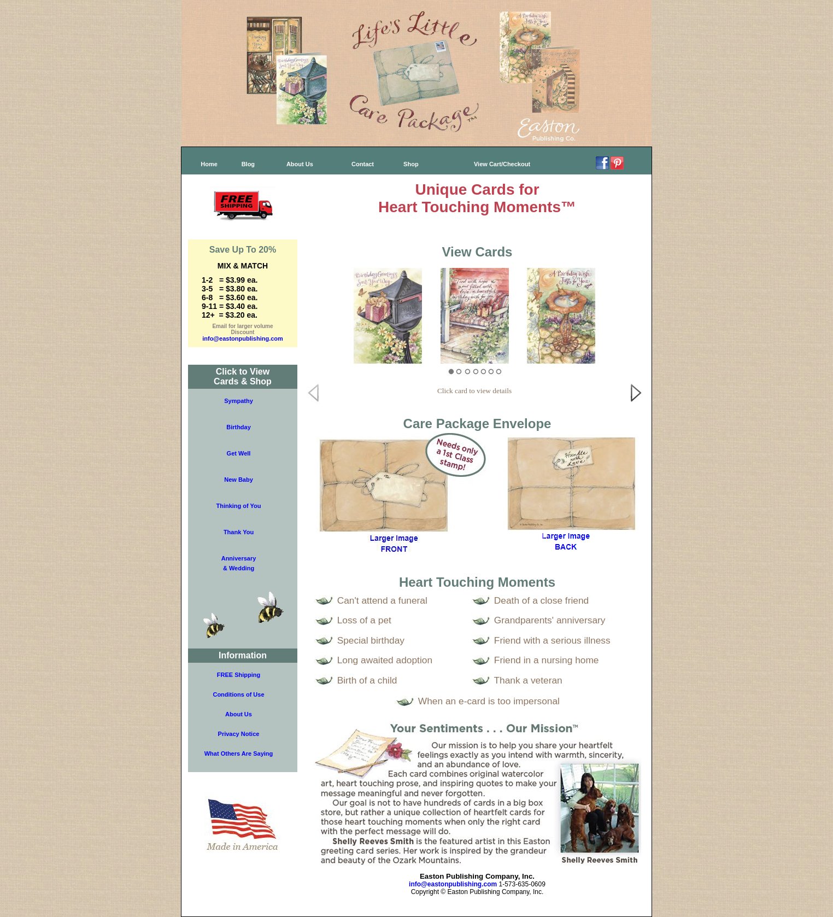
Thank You (239, 532)
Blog (248, 164)
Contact (362, 164)
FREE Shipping (238, 674)
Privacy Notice (239, 734)
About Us (299, 164)
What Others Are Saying (238, 753)
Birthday (238, 427)
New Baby (238, 479)
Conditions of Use (238, 694)
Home (209, 164)
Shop (411, 164)
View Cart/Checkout (502, 164)
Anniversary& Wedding (238, 563)
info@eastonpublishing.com (242, 338)
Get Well (239, 453)
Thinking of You (238, 506)
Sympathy (238, 401)
